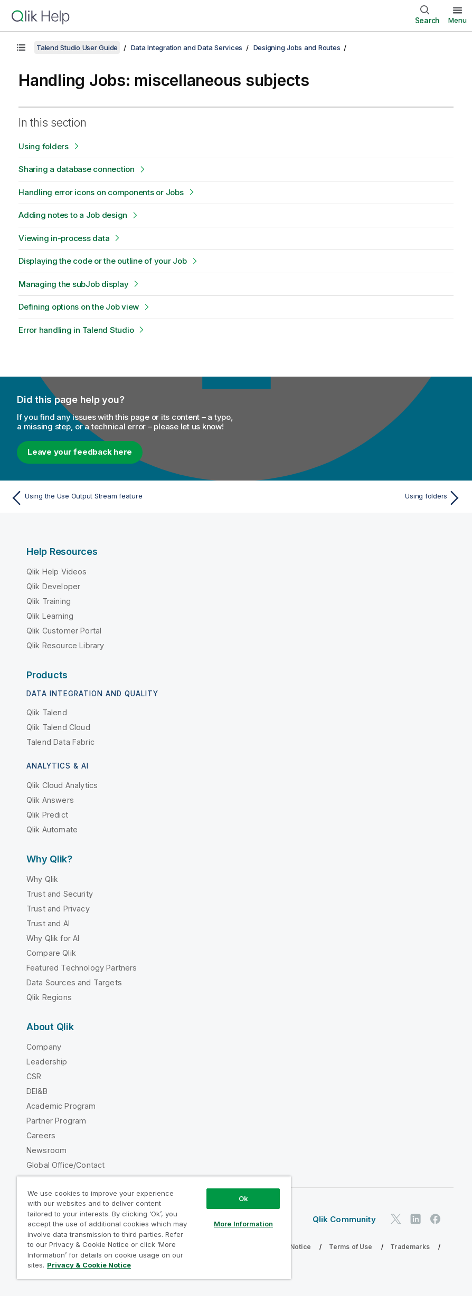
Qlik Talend (46, 712)
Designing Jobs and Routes (297, 47)
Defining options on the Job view (78, 307)
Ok (243, 1198)
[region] (154, 1227)
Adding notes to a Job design (72, 215)
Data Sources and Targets (74, 982)
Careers (40, 1135)
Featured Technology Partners (81, 967)
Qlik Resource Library (65, 645)
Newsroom (46, 1150)
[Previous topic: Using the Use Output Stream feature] (119, 498)
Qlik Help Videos (56, 571)
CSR (33, 1076)
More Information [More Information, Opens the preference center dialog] (243, 1224)
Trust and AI (48, 923)
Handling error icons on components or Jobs (101, 192)
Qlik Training (48, 601)
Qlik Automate (52, 829)
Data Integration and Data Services (187, 47)
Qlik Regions (49, 997)
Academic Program (61, 1105)
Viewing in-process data (63, 238)
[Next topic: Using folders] (352, 498)
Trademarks (410, 1247)
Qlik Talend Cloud (58, 727)
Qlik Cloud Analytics (62, 785)
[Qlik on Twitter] (396, 1219)
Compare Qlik (51, 952)
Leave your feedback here (79, 452)
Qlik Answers (50, 799)
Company (43, 1046)
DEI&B (37, 1091)
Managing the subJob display (73, 284)
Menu (457, 20)
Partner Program (56, 1120)
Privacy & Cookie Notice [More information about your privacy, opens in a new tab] (89, 1265)
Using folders (43, 146)
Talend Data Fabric (60, 741)
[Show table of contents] (21, 47)
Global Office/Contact (65, 1164)
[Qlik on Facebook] (435, 1219)
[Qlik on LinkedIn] (415, 1219)
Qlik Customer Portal (63, 630)
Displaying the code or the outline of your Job (102, 261)
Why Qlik (42, 879)
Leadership (47, 1061)
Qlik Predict (47, 814)
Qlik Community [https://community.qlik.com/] (344, 1219)
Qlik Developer (53, 586)
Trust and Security (59, 893)
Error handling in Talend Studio (76, 330)
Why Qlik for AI (52, 938)
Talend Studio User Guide (77, 47)
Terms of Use (351, 1247)
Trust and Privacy (58, 908)
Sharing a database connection (76, 169)
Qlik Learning (49, 615)
